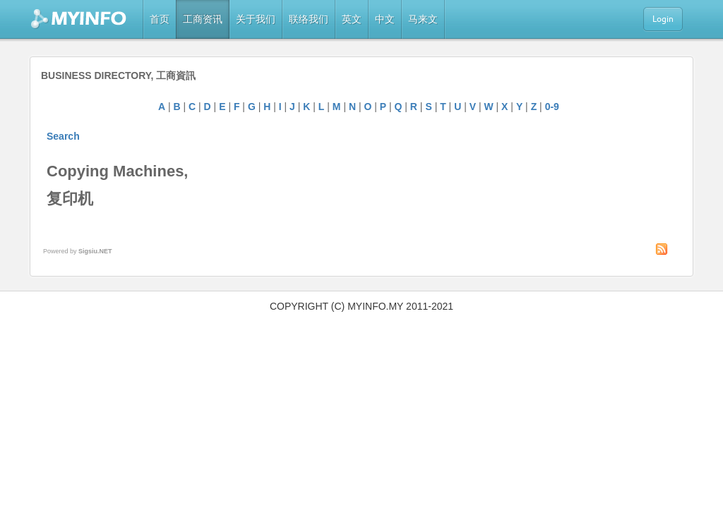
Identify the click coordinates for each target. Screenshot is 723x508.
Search (63, 136)
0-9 (552, 106)
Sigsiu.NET (95, 251)
